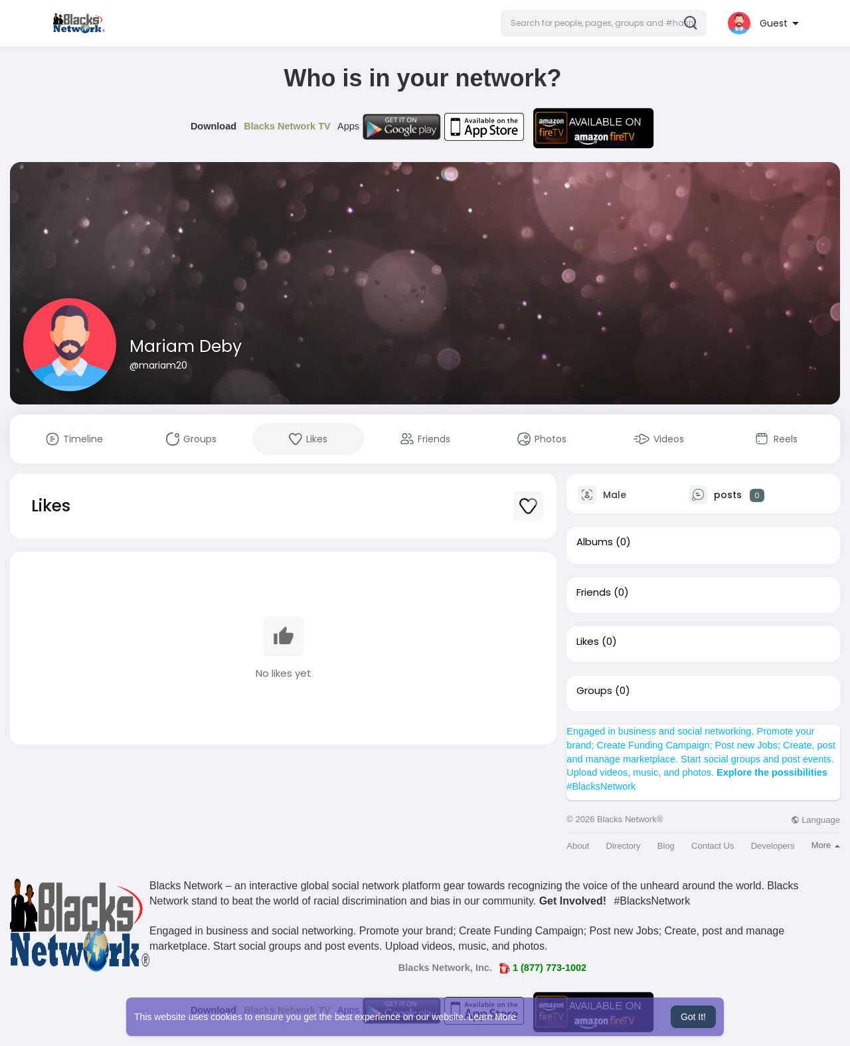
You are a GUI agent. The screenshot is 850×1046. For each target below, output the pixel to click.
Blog (666, 845)
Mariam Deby (185, 346)
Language (815, 820)
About (577, 845)
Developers (773, 845)
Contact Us (712, 845)
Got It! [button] (693, 1016)
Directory (623, 845)
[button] (604, 23)
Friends (593, 592)
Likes (587, 641)
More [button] (825, 845)
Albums (594, 542)
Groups (594, 690)
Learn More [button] (493, 1016)
